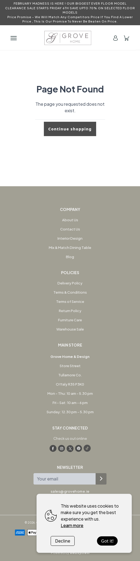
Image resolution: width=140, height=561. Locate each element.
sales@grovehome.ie (70, 491)
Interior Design (70, 238)
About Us (70, 220)
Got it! (107, 541)
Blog (70, 257)
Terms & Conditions (70, 292)
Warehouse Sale (70, 329)
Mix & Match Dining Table (70, 247)
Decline (62, 541)
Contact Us (70, 229)
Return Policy (70, 311)
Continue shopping (70, 129)
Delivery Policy (70, 283)
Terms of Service (70, 301)
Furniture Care (70, 320)
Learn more (72, 525)
